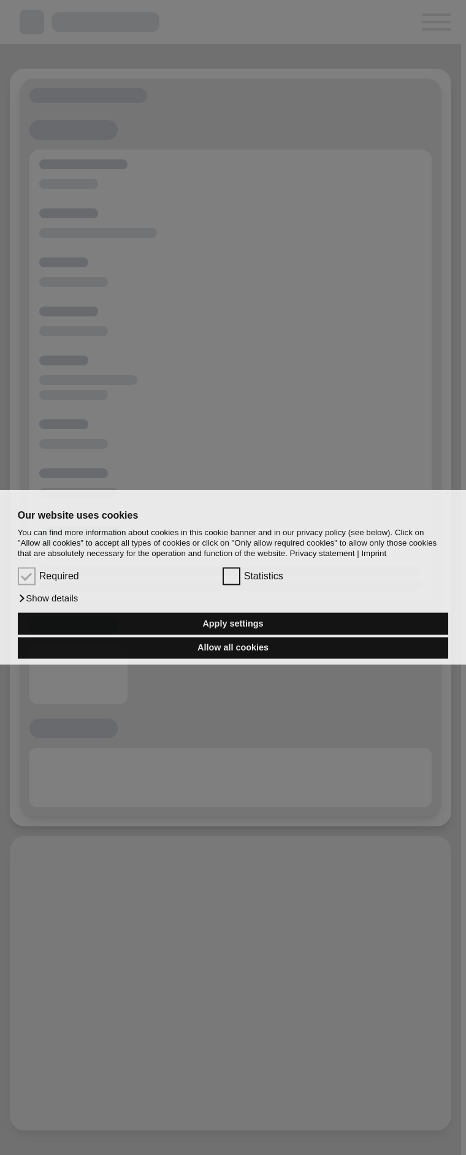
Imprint (373, 553)
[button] (48, 599)
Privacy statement (322, 553)
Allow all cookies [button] (233, 648)
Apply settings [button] (232, 623)
